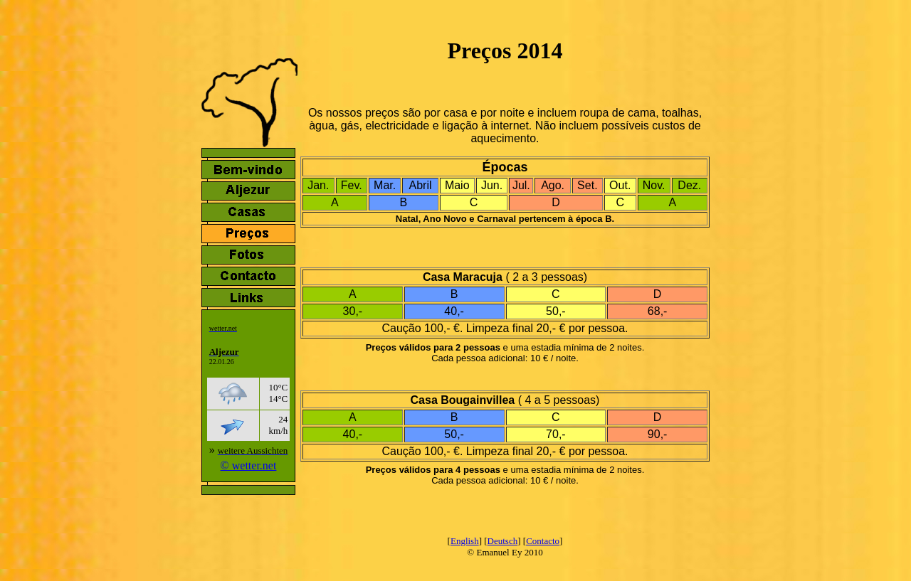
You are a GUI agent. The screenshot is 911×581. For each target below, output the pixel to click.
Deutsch (503, 540)
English (465, 540)
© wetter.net (249, 465)
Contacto (542, 540)
